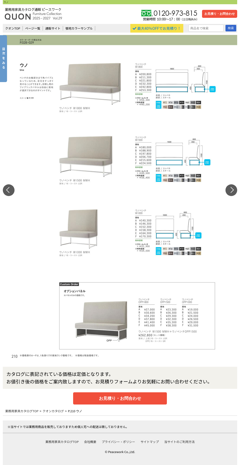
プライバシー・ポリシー (118, 441)
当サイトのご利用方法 (179, 441)
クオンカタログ (53, 411)
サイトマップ (149, 441)
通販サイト (52, 28)
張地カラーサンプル (79, 28)
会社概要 (90, 441)
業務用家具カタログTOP (21, 411)
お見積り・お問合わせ (219, 13)
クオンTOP (12, 28)
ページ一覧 (32, 28)
